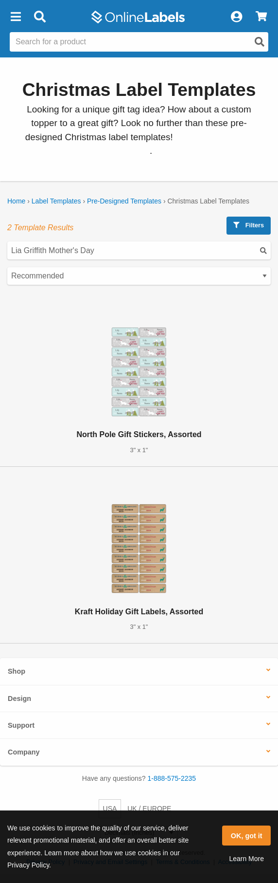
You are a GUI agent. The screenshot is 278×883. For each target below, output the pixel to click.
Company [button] (24, 752)
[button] (15, 17)
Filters (248, 225)
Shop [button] (16, 671)
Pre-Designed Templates (124, 201)
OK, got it (246, 836)
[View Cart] (261, 17)
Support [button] (21, 725)
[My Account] (236, 17)
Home (16, 201)
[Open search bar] (39, 17)
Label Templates (56, 201)
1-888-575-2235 (172, 778)
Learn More (246, 859)
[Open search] (259, 42)
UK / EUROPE (149, 808)
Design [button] (19, 698)
